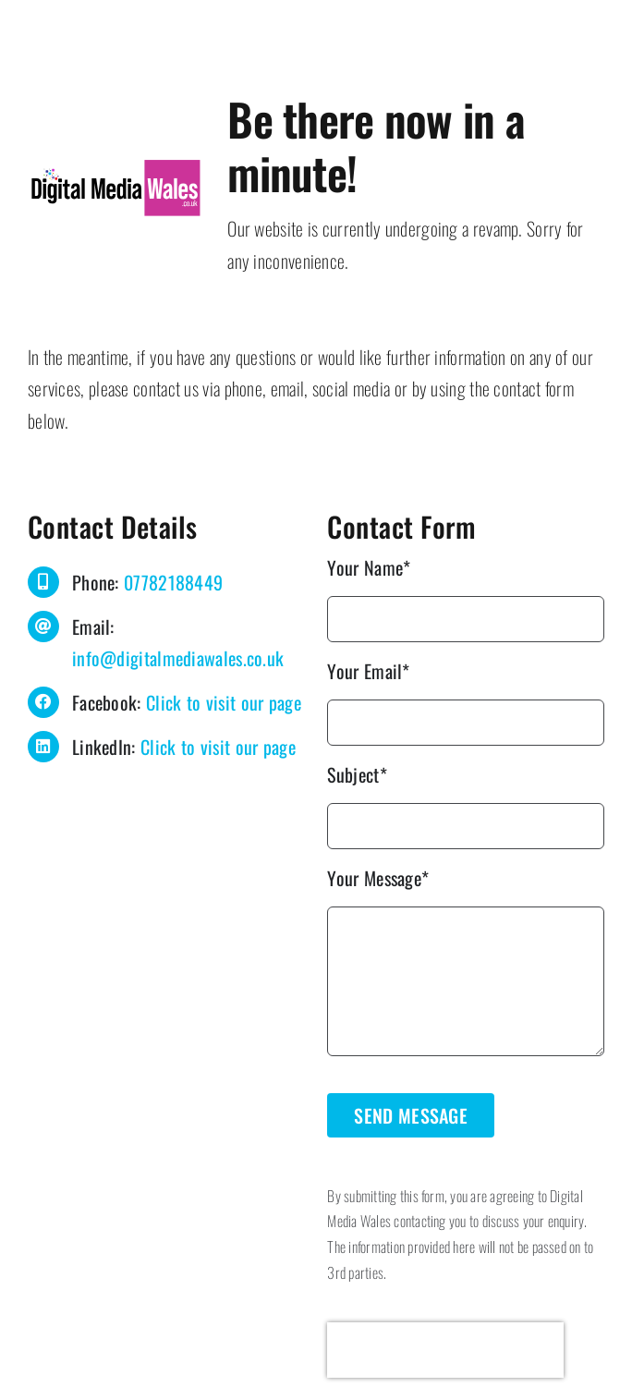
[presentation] (445, 1350)
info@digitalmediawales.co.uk (178, 658)
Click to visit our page (223, 702)
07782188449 (173, 582)
